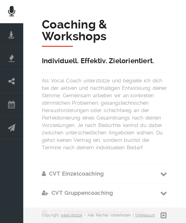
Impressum (145, 215)
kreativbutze (71, 215)
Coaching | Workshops (11, 81)
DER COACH (11, 34)
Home (11, 11)
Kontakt (11, 127)
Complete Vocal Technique (11, 58)
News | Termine (11, 104)
